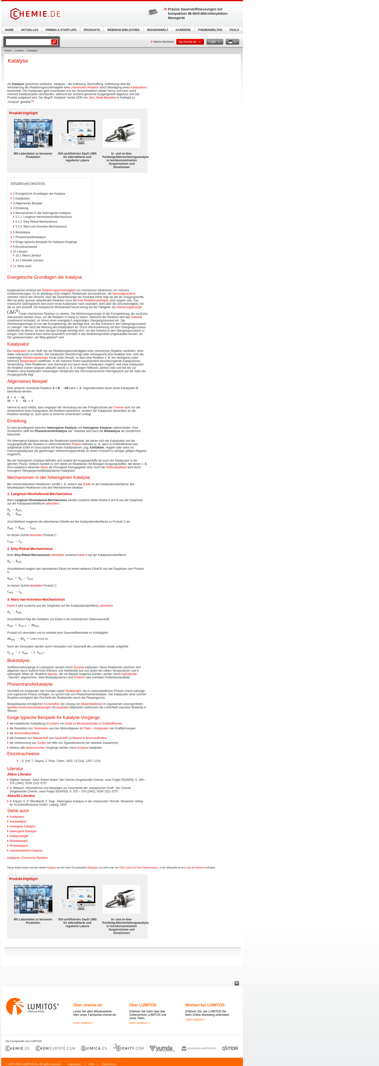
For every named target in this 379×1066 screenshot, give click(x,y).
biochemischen (35, 745)
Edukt (87, 484)
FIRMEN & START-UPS (60, 30)
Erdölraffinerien (112, 721)
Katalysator (19, 351)
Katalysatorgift (19, 833)
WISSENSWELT (157, 30)
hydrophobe (129, 671)
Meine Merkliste (163, 41)
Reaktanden (73, 688)
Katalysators (138, 87)
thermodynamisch (124, 293)
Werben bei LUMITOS (205, 1002)
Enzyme (79, 664)
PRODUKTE (92, 30)
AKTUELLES (29, 30)
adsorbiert (52, 503)
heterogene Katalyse (23, 828)
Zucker (41, 740)
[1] (32, 100)
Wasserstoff (40, 735)
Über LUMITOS (143, 1002)
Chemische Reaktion (34, 855)
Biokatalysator (19, 838)
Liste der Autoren (195, 865)
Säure (44, 467)
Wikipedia (92, 865)
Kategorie (13, 855)
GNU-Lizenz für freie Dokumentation (138, 865)
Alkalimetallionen (91, 701)
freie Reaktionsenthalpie (93, 300)
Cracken (52, 721)
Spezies (52, 671)
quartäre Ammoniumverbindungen (29, 704)
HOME (9, 30)
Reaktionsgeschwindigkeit (58, 290)
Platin (87, 725)
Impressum (74, 1061)
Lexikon (19, 50)
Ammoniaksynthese (27, 730)
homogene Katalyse (22, 823)
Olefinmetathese (116, 467)
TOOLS (234, 30)
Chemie (119, 407)
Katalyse (51, 865)
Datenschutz (109, 1061)
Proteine (79, 674)
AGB (91, 1061)
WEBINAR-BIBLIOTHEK (123, 30)
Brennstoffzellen (96, 735)
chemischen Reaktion (85, 87)
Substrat (136, 317)
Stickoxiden (41, 725)
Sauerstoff (60, 735)
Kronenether (52, 701)
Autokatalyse (18, 819)
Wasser (77, 735)
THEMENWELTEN (210, 30)
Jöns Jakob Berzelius (102, 97)
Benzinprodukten (88, 721)
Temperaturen (28, 361)
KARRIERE (183, 30)
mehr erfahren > (83, 1020)
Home (7, 50)
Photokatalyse (19, 843)
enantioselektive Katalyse (26, 848)
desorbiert (36, 534)
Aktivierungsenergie (129, 307)
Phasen (77, 444)
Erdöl (68, 721)
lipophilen (62, 704)
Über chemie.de (87, 1002)
